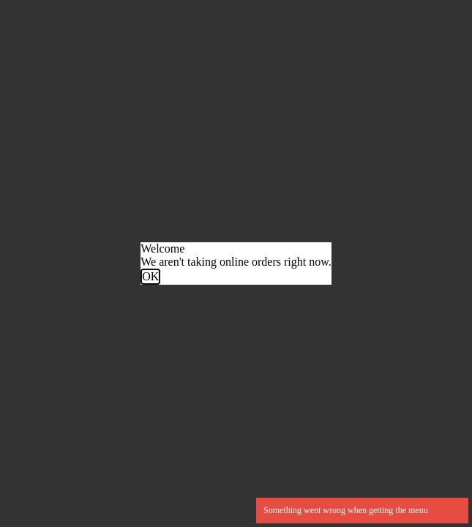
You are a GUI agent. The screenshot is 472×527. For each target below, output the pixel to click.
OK (150, 276)
